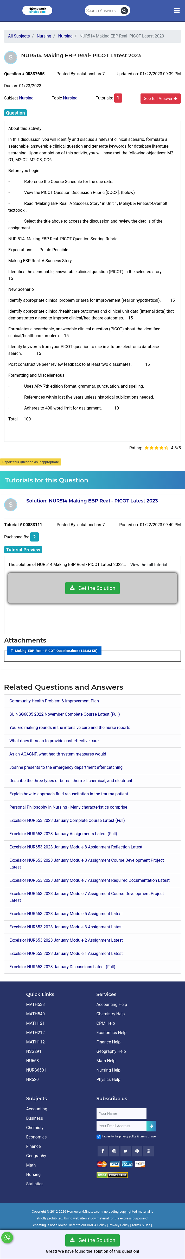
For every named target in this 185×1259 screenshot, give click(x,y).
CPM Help (106, 1023)
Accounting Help (112, 1004)
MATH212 (35, 1032)
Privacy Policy (119, 1225)
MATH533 (35, 1004)
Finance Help (109, 1042)
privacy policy (127, 1136)
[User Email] (121, 1126)
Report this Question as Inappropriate (30, 462)
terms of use (148, 1136)
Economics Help (112, 1032)
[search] (124, 11)
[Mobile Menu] (177, 10)
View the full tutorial (148, 564)
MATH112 (35, 1042)
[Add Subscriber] (151, 1126)
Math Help (106, 1060)
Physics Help (108, 1079)
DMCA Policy (96, 1225)
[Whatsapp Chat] (7, 1237)
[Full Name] (121, 1113)
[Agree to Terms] (99, 1136)
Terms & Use (141, 1225)
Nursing (26, 98)
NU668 (32, 1060)
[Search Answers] (102, 10)
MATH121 (35, 1023)
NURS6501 (36, 1070)
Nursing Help (108, 1070)
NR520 (32, 1079)
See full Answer (160, 98)
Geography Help (111, 1051)
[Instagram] (114, 1151)
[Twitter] (125, 1151)
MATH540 (35, 1013)
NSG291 (34, 1051)
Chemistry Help (111, 1013)
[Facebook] (103, 1151)
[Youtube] (137, 1151)
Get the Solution (93, 588)
